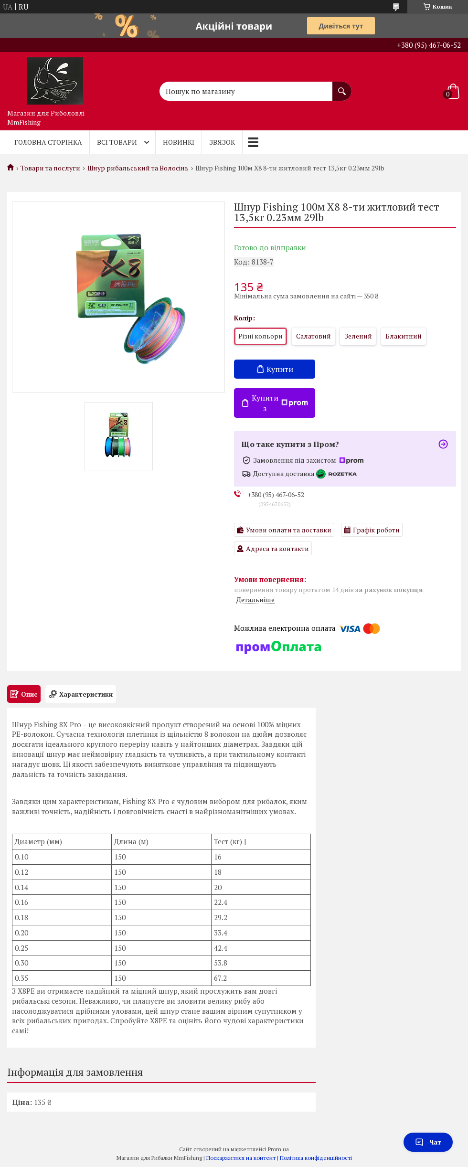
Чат (428, 1141)
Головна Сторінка (48, 142)
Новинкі (178, 142)
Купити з (280, 403)
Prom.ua (278, 1149)
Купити (279, 369)
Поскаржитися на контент (241, 1157)
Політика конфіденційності (316, 1157)
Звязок (222, 142)
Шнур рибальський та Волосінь (138, 168)
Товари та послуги (50, 168)
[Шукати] (341, 86)
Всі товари (117, 142)
